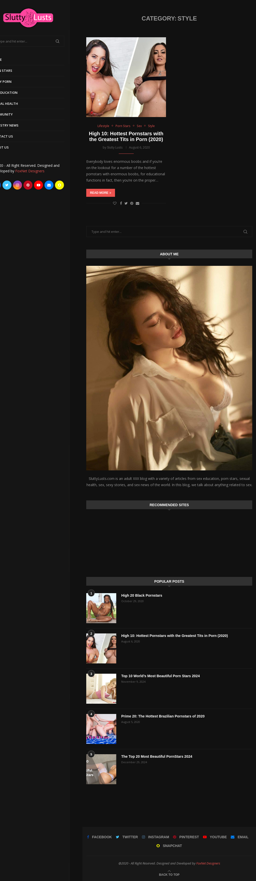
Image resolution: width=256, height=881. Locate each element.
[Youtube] (51, 185)
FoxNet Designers (43, 171)
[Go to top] (169, 874)
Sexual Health (18, 103)
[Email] (62, 185)
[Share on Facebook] (121, 203)
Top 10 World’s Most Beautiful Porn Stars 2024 (159, 676)
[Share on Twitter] (126, 203)
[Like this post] (114, 203)
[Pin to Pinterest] (131, 203)
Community (15, 114)
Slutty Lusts (114, 147)
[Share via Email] (137, 203)
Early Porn (14, 81)
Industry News (18, 125)
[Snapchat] (72, 185)
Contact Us (15, 136)
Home (10, 59)
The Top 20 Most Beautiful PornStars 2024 (156, 756)
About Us (13, 147)
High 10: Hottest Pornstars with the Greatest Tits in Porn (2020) (126, 136)
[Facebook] (9, 185)
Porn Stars (15, 70)
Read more (100, 193)
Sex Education (17, 92)
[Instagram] (30, 185)
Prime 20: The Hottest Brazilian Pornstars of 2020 (162, 716)
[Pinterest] (41, 185)
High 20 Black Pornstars (141, 595)
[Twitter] (20, 185)
